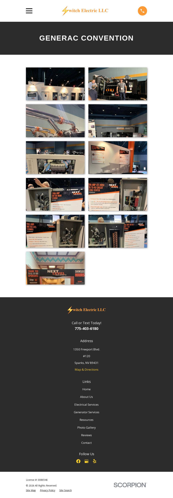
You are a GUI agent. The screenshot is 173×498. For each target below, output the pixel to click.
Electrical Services (86, 405)
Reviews (86, 435)
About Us (86, 397)
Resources (86, 420)
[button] (55, 83)
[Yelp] (95, 461)
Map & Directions (86, 369)
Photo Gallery (86, 427)
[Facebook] (78, 461)
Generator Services (86, 412)
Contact (86, 443)
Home (86, 389)
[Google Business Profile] (86, 461)
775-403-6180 (86, 328)
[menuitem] (31, 490)
